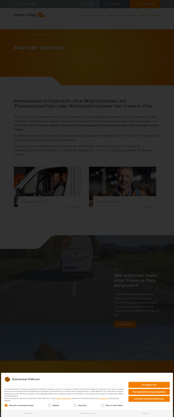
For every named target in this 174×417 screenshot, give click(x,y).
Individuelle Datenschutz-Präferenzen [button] (149, 399)
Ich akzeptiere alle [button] (149, 385)
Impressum (145, 413)
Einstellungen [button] (103, 398)
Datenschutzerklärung (63, 398)
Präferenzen (29, 413)
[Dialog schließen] (170, 376)
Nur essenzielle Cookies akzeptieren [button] (149, 391)
